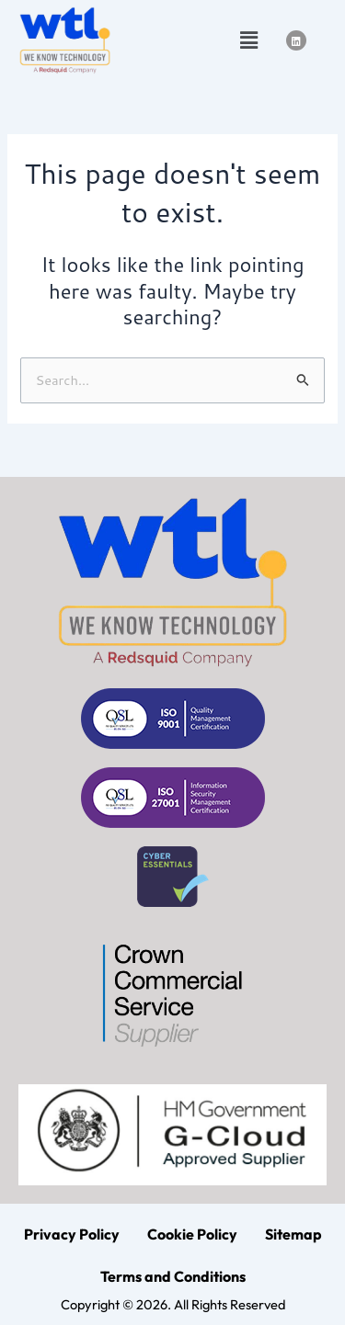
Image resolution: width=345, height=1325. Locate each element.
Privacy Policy (72, 1234)
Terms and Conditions (173, 1276)
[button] (248, 40)
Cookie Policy (192, 1234)
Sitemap (293, 1234)
